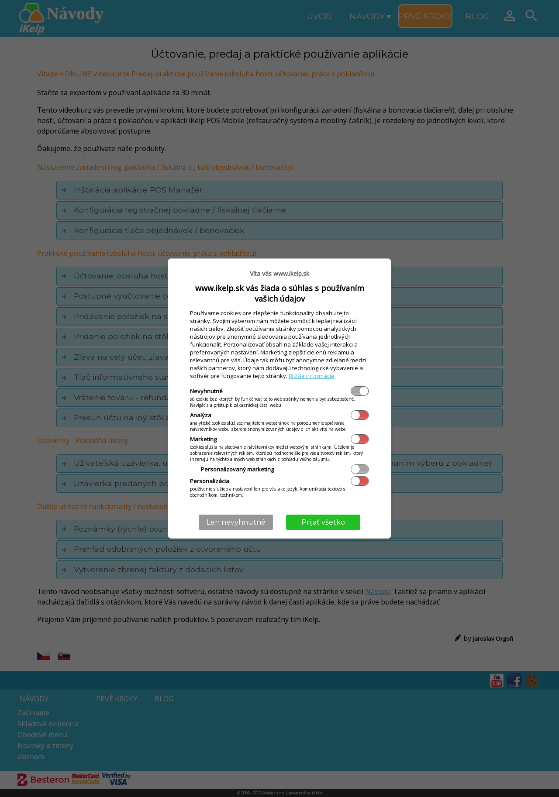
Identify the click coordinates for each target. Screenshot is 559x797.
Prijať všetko (323, 522)
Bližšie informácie (312, 376)
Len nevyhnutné (236, 522)
